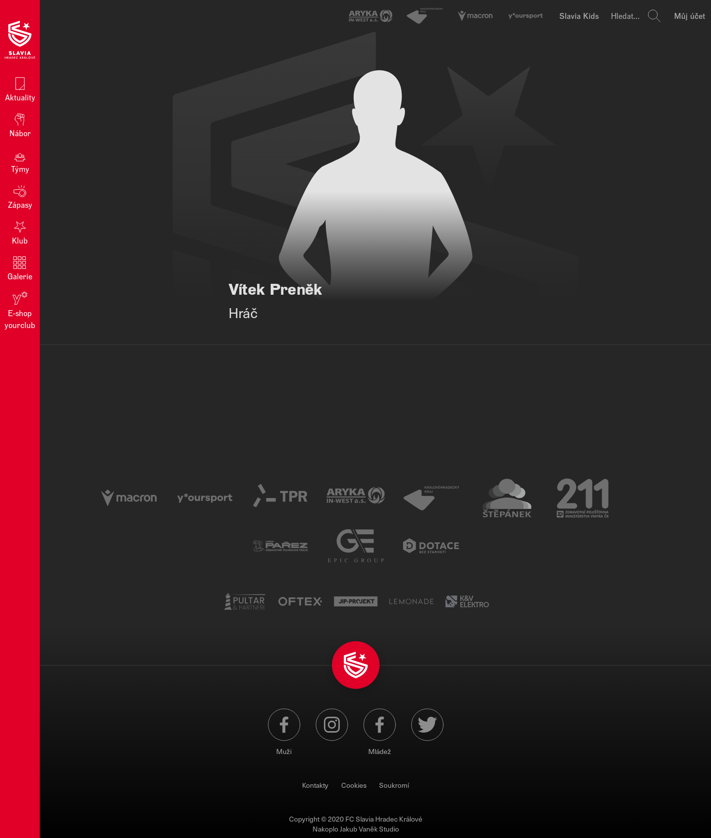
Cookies (354, 785)
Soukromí (394, 785)
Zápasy (20, 196)
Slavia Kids (579, 15)
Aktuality (20, 89)
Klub (20, 232)
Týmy (20, 160)
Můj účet (689, 15)
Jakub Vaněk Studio (369, 829)
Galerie (19, 267)
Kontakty (315, 785)
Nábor (20, 124)
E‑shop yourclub (19, 310)
